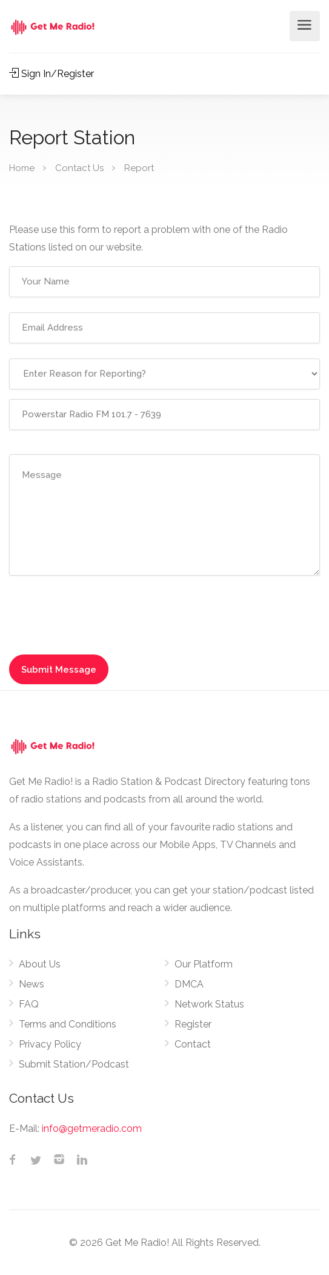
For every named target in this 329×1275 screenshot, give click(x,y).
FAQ (29, 1004)
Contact (192, 1044)
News (31, 984)
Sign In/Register (51, 73)
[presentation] (101, 614)
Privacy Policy (50, 1044)
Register (192, 1024)
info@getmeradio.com (92, 1128)
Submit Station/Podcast (74, 1064)
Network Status (209, 1004)
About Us (40, 964)
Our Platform (203, 964)
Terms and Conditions (67, 1024)
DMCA (189, 984)
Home (22, 168)
